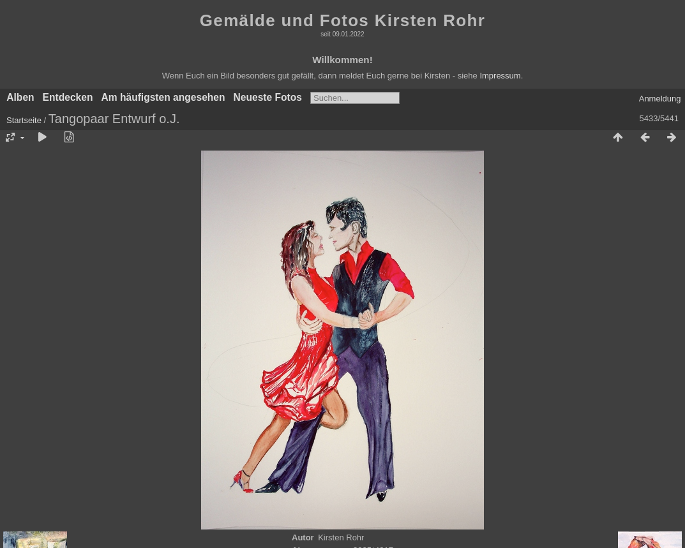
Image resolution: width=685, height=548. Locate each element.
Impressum (499, 75)
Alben (20, 97)
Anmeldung (660, 98)
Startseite (23, 120)
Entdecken (68, 97)
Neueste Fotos (268, 97)
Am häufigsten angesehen (163, 97)
